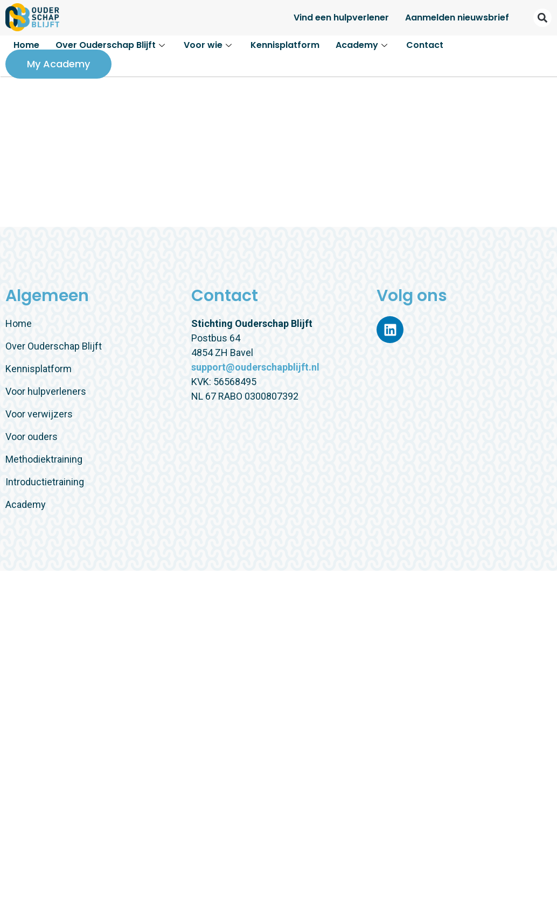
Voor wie (209, 45)
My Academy (58, 64)
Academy (363, 45)
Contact (424, 45)
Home (26, 45)
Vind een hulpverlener (341, 17)
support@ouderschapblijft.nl (255, 367)
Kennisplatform (284, 45)
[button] (542, 18)
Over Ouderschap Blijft (111, 45)
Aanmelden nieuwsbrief (457, 17)
